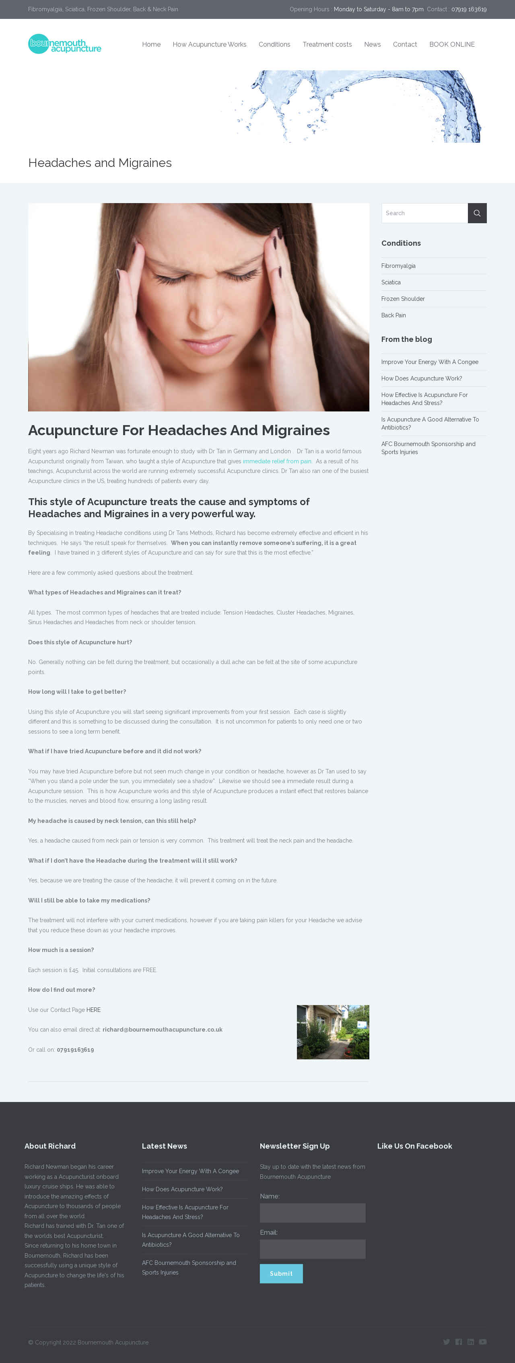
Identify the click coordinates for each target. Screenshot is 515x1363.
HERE (94, 1010)
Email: (265, 1232)
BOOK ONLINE (452, 44)
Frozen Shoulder (403, 299)
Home (151, 44)
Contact (405, 44)
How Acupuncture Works (210, 44)
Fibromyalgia (398, 266)
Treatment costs (327, 44)
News (372, 44)
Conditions (274, 44)
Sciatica (391, 282)
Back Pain (393, 315)
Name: (266, 1196)
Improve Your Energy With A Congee (429, 362)
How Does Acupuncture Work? (421, 378)
